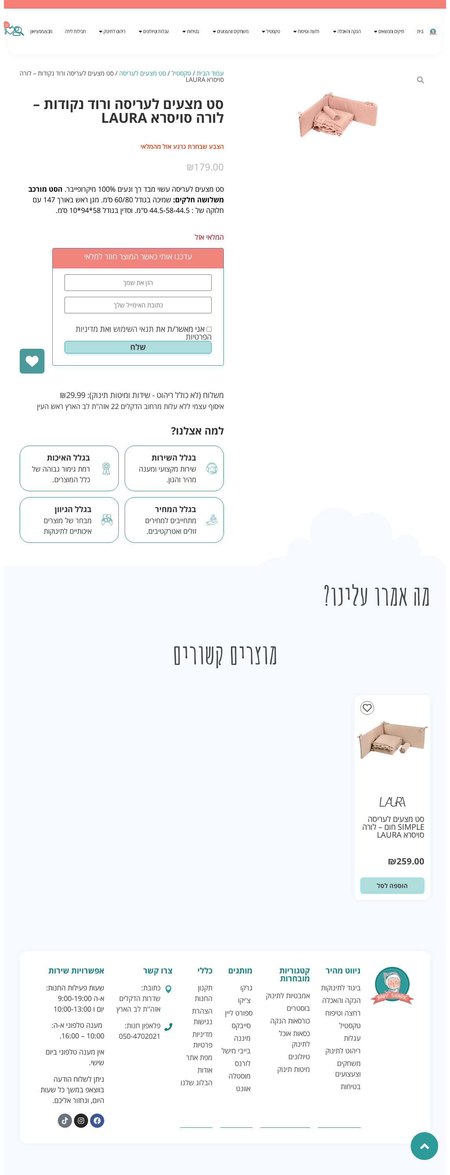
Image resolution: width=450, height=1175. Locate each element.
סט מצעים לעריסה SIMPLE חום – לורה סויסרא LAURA (393, 827)
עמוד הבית (210, 73)
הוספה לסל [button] (392, 885)
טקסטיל (181, 73)
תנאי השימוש (133, 329)
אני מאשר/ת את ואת (144, 333)
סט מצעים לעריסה (142, 73)
